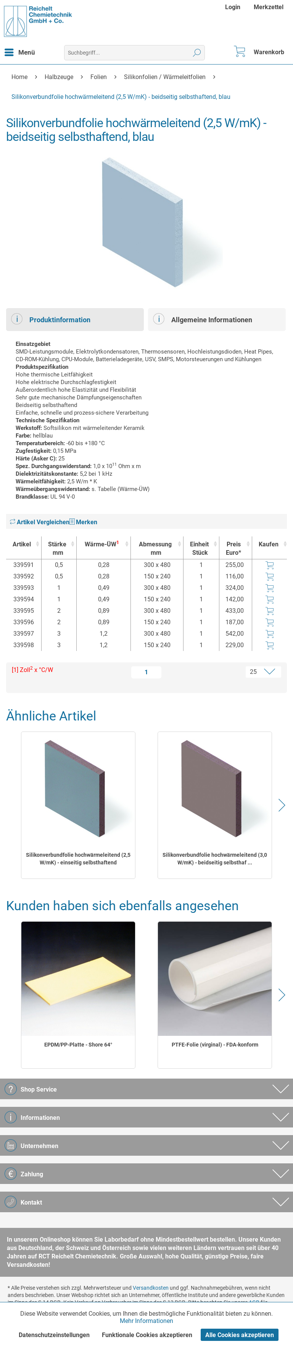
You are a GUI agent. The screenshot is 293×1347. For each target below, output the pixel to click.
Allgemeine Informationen (202, 319)
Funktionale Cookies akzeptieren (147, 1335)
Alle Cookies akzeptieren (239, 1335)
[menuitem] (233, 7)
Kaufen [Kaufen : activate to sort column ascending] (269, 544)
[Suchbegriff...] (134, 52)
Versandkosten (151, 1288)
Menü (20, 51)
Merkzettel (268, 7)
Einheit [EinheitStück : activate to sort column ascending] (199, 549)
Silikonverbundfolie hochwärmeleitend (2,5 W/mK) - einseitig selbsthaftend (78, 859)
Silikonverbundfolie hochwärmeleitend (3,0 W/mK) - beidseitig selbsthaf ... (215, 859)
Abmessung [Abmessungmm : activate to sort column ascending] (155, 549)
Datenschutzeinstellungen (54, 1335)
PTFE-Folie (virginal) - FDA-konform (215, 1045)
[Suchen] (197, 52)
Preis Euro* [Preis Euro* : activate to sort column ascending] (233, 548)
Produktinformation (50, 319)
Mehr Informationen (146, 1320)
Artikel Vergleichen (39, 522)
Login (232, 7)
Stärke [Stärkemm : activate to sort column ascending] (57, 549)
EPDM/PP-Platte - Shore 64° (78, 1045)
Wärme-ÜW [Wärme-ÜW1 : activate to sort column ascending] (102, 544)
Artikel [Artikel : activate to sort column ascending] (22, 544)
